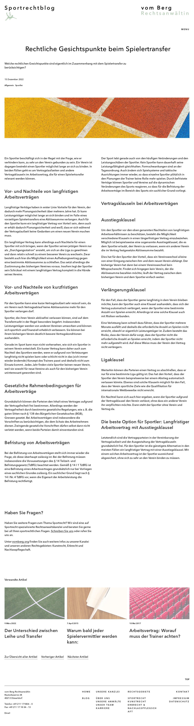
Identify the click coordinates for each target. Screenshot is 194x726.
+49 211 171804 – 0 (23, 704)
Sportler (19, 85)
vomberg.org (20, 542)
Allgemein (9, 85)
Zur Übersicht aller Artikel (21, 657)
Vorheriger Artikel (52, 657)
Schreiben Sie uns (62, 531)
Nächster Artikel (78, 657)
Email (7, 713)
